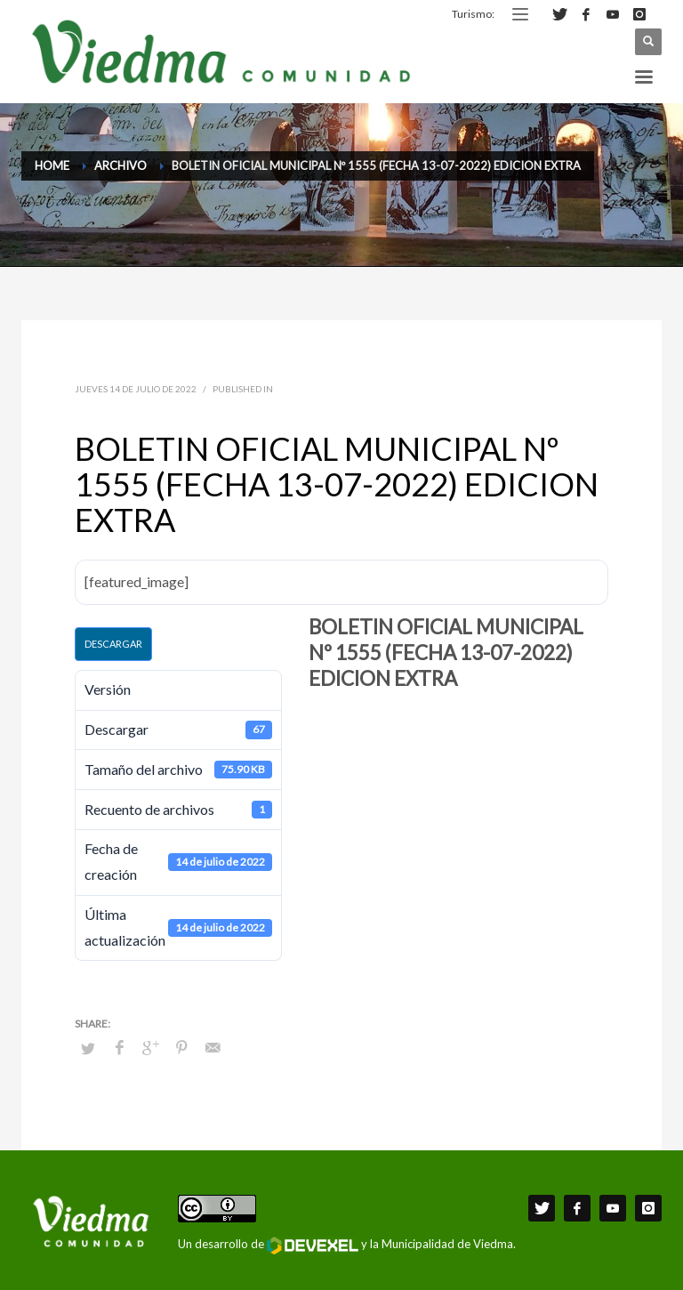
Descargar (113, 643)
